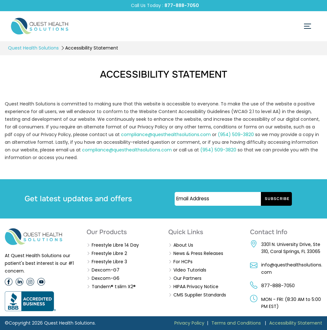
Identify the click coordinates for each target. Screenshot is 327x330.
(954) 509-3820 (236, 134)
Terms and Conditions (236, 323)
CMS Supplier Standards (199, 295)
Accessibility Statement (295, 323)
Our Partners (187, 278)
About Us (183, 245)
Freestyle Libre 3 (109, 261)
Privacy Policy (189, 323)
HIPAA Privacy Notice (195, 286)
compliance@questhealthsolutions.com (166, 134)
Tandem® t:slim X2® (114, 286)
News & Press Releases (198, 253)
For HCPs (183, 261)
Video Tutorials (189, 270)
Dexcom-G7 (105, 270)
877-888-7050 (181, 5)
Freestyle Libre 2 (109, 253)
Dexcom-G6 (105, 278)
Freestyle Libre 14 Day (115, 245)
